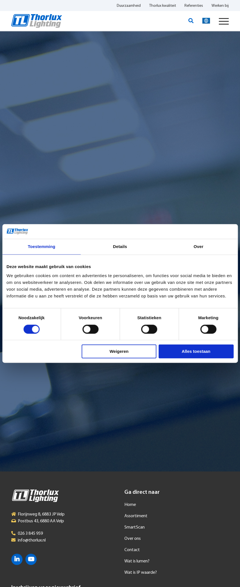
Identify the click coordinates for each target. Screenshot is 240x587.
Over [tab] (199, 246)
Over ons (132, 538)
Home (130, 505)
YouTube (31, 559)
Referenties (193, 6)
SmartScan (134, 527)
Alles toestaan (196, 351)
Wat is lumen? (136, 561)
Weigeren (118, 351)
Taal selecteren (206, 21)
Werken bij (220, 6)
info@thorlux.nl (32, 540)
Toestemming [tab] (41, 246)
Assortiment (135, 516)
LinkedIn (17, 559)
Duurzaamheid (129, 6)
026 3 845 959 (30, 533)
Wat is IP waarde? (140, 572)
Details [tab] (120, 246)
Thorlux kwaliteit (162, 6)
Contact (132, 550)
